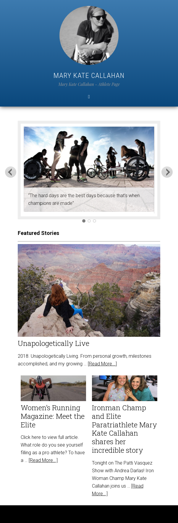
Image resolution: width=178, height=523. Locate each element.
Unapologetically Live (53, 343)
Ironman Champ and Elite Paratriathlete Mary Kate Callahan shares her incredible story (124, 429)
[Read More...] (102, 364)
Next (167, 171)
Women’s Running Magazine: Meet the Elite (53, 416)
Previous (10, 171)
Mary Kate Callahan (89, 75)
